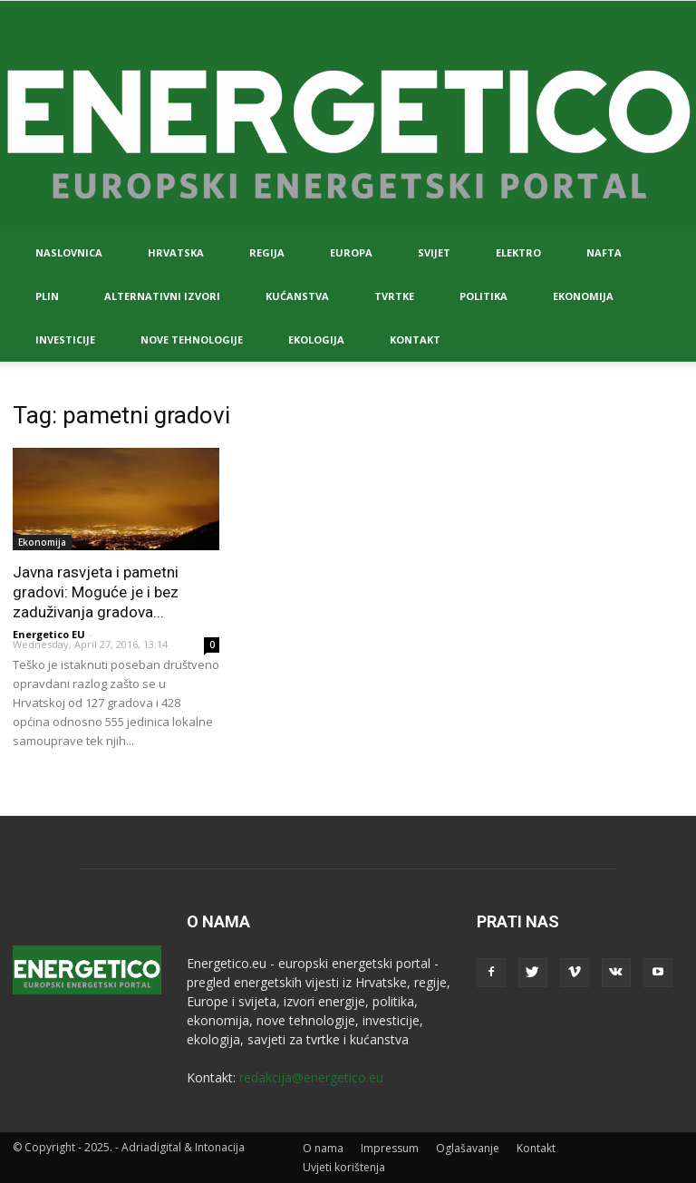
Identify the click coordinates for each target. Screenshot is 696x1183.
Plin (47, 296)
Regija (267, 252)
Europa (351, 252)
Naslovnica (68, 252)
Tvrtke (394, 296)
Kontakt (415, 339)
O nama (323, 1148)
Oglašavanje (467, 1148)
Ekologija (316, 339)
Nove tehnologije (191, 339)
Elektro (518, 252)
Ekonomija (583, 296)
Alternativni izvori (162, 296)
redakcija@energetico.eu (311, 1077)
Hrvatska (176, 252)
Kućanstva (297, 296)
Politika (483, 296)
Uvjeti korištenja (344, 1167)
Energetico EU (49, 634)
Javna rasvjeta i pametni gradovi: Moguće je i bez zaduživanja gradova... (96, 592)
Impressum (390, 1148)
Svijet (434, 252)
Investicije (65, 339)
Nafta (604, 252)
